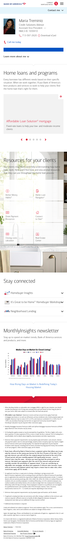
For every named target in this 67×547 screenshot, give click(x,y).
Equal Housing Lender (31, 536)
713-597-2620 (28, 35)
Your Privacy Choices (26, 534)
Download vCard (47, 35)
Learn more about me (15, 56)
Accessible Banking (22, 531)
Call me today (14, 42)
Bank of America (8, 531)
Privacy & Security (38, 531)
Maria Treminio (8, 527)
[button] (33, 10)
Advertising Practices (10, 534)
